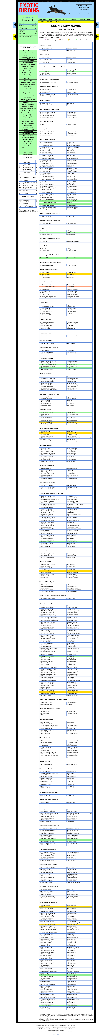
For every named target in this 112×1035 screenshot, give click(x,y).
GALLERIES (50, 19)
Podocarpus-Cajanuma (28, 115)
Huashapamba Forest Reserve (28, 84)
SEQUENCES (58, 19)
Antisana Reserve (28, 51)
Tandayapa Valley (28, 135)
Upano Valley (28, 141)
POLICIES (74, 19)
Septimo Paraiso (28, 131)
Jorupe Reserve (28, 86)
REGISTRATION (88, 1)
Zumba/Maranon (28, 154)
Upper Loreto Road (28, 143)
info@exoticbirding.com (84, 13)
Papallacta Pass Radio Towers (28, 110)
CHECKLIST (42, 21)
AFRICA (60, 1)
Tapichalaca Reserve (28, 137)
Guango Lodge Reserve (28, 82)
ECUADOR (28, 17)
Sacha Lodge (28, 125)
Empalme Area (28, 80)
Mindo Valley (28, 97)
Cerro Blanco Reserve (28, 66)
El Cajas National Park (28, 77)
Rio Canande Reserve (28, 119)
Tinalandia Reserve (28, 139)
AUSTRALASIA (79, 1)
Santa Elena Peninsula (28, 129)
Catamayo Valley (28, 62)
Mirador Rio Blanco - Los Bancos (28, 100)
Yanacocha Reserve (28, 150)
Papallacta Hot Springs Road (28, 108)
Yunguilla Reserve (28, 152)
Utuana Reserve (28, 146)
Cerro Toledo (28, 68)
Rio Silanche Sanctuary (28, 123)
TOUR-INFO (65, 19)
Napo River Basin (28, 102)
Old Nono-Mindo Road (28, 106)
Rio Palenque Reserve (28, 121)
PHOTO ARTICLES (81, 19)
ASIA (69, 1)
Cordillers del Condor (28, 73)
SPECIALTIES (50, 21)
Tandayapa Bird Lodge (28, 133)
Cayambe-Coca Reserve (28, 64)
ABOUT (32, 1)
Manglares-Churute (28, 93)
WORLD (41, 1)
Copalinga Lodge (28, 70)
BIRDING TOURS (42, 19)
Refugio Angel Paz (28, 117)
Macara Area (28, 91)
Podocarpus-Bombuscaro (28, 112)
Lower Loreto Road (28, 88)
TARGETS (58, 21)
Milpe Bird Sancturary (28, 95)
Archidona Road (28, 53)
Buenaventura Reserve (28, 60)
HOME (22, 1)
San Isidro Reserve (28, 127)
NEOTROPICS (50, 1)
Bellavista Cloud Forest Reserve (28, 57)
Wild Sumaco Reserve (28, 148)
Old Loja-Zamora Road (28, 104)
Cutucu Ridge (28, 75)
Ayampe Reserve (28, 55)
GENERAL (89, 19)
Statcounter (56, 1034)
